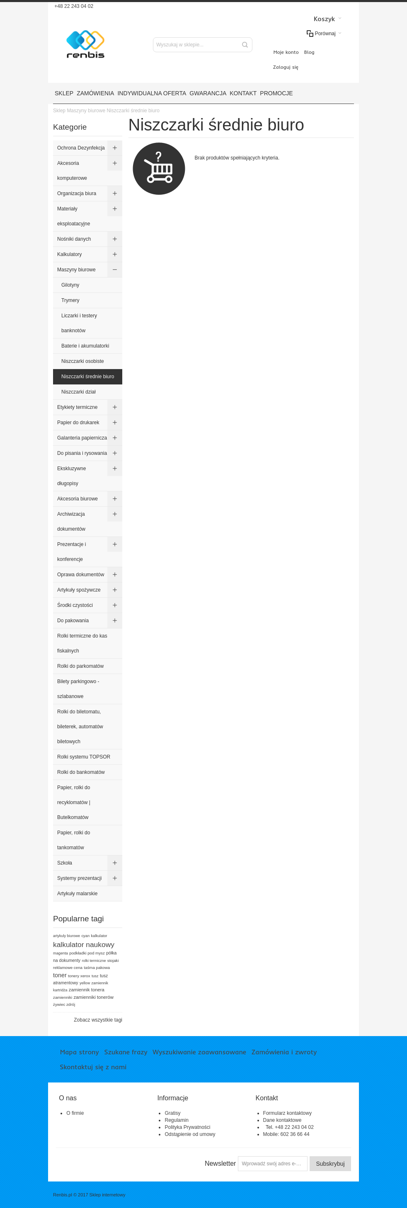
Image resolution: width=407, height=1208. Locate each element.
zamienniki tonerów (93, 997)
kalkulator (99, 936)
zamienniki (62, 997)
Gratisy (172, 1113)
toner (60, 975)
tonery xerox (79, 976)
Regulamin (176, 1120)
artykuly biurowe (66, 936)
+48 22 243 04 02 (73, 6)
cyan (85, 936)
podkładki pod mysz (87, 953)
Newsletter (220, 1163)
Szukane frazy (125, 1052)
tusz (95, 976)
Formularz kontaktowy (287, 1113)
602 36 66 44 (295, 1134)
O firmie (75, 1113)
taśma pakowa (97, 967)
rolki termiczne (94, 961)
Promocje (276, 93)
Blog (309, 52)
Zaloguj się (285, 67)
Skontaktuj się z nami (93, 1067)
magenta (60, 953)
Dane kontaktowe (282, 1120)
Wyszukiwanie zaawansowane (199, 1052)
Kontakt (243, 93)
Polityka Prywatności (187, 1127)
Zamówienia (95, 93)
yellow (85, 983)
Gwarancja (207, 93)
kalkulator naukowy (83, 944)
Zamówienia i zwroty (284, 1052)
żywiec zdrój (64, 1004)
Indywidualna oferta (151, 93)
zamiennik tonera (86, 989)
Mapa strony (79, 1052)
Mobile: (272, 1134)
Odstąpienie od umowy (190, 1134)
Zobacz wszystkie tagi (98, 1020)
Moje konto (286, 52)
